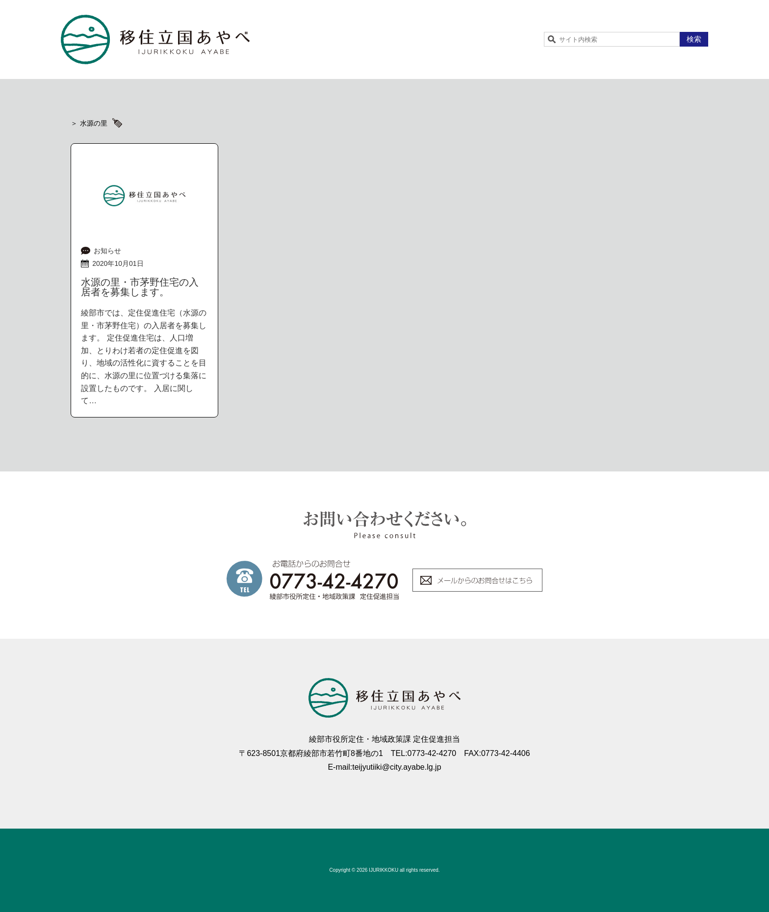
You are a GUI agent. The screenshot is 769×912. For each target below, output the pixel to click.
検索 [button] (694, 39)
